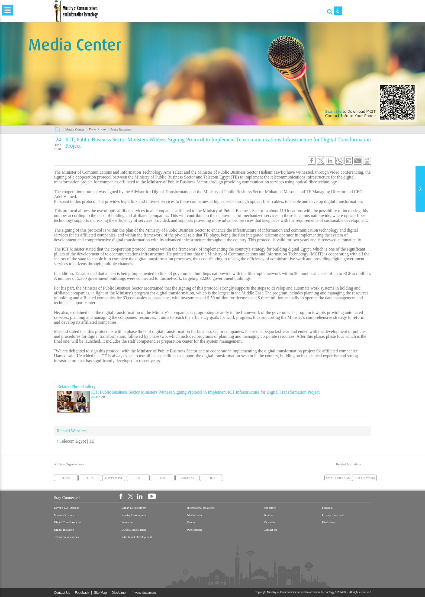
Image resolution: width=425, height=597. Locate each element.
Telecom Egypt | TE (77, 441)
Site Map (100, 593)
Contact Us (62, 593)
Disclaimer (119, 593)
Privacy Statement (144, 592)
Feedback (82, 593)
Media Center (75, 129)
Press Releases (120, 129)
